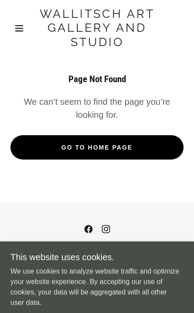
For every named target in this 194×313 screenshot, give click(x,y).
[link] (97, 28)
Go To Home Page (97, 147)
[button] (19, 28)
